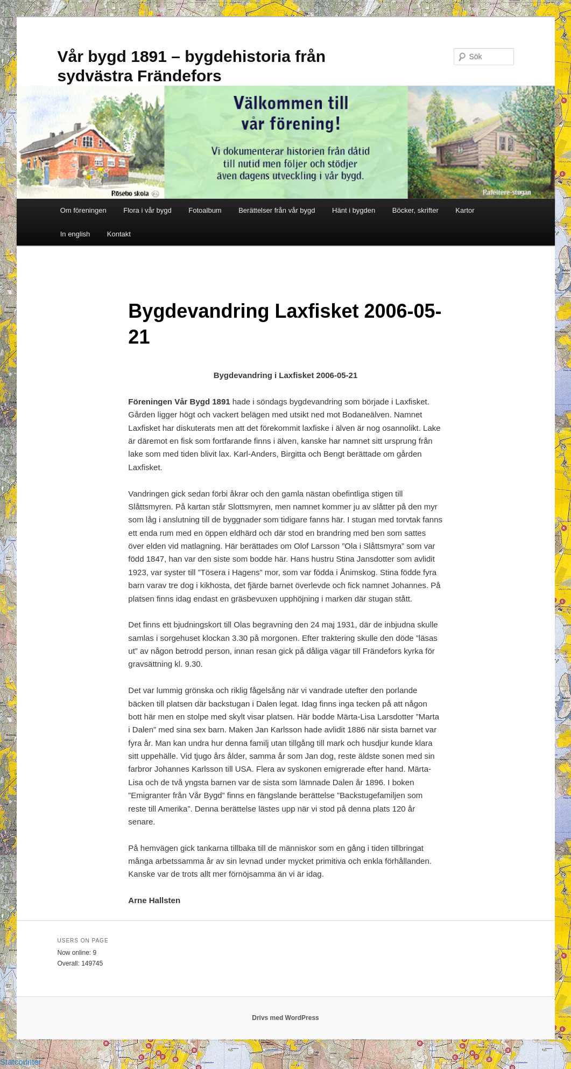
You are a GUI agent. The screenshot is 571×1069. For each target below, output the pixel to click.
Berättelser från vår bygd (276, 210)
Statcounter (20, 1061)
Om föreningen (83, 210)
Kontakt (119, 234)
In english (75, 234)
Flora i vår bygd (147, 210)
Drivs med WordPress (285, 1018)
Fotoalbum (204, 210)
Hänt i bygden (353, 210)
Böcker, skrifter (415, 210)
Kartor (464, 210)
